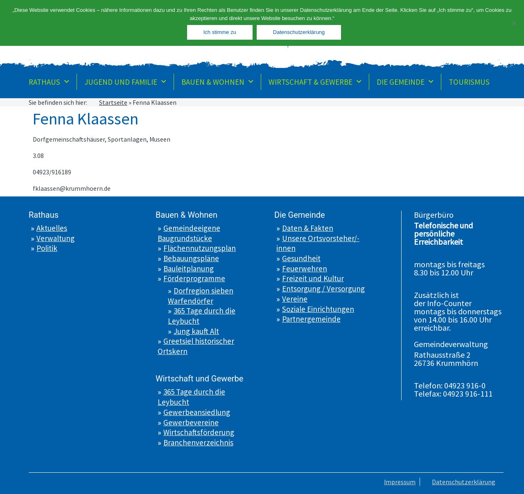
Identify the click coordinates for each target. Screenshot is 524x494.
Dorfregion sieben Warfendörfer (200, 296)
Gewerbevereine (191, 422)
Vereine (294, 299)
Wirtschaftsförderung (198, 432)
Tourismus (469, 82)
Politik (46, 248)
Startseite (113, 102)
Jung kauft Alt (196, 331)
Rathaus (49, 81)
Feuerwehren (304, 268)
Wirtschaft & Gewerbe (315, 81)
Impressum (400, 482)
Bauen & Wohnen (217, 81)
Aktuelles (51, 228)
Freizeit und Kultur (313, 278)
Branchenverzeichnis (198, 442)
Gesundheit (301, 258)
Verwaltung (55, 238)
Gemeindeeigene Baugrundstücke (189, 233)
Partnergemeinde (311, 319)
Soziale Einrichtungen (318, 309)
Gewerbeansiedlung (196, 412)
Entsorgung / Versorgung (323, 288)
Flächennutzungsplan (199, 248)
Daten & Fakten (307, 228)
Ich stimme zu (219, 32)
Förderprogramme (194, 278)
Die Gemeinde (405, 81)
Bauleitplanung (188, 268)
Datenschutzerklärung (463, 482)
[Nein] (514, 23)
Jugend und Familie (125, 81)
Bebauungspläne (191, 258)
